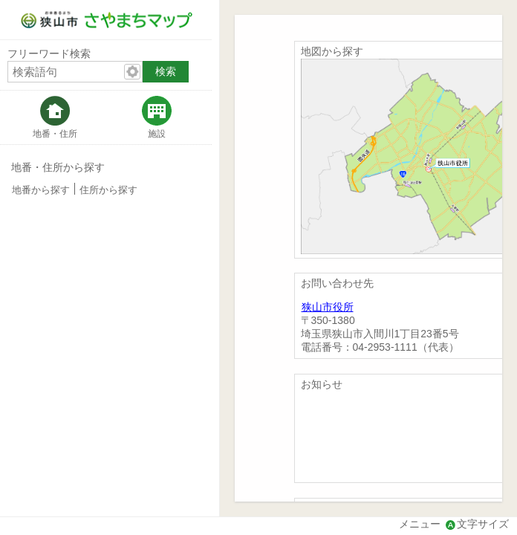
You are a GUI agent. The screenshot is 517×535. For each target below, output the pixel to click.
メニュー (419, 524)
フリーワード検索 (49, 53)
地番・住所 (55, 133)
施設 (157, 133)
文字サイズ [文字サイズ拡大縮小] (483, 524)
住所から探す (108, 190)
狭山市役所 (328, 307)
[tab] (55, 117)
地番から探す (41, 190)
